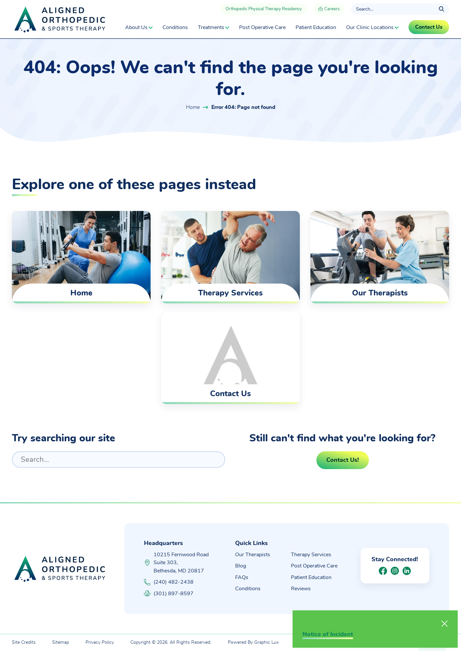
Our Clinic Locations (370, 27)
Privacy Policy (100, 642)
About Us (136, 27)
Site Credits (24, 642)
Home (193, 107)
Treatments (211, 27)
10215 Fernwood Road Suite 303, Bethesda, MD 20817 (181, 562)
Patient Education (316, 27)
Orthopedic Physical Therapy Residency (264, 9)
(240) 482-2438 (169, 582)
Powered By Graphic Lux (253, 642)
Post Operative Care (262, 27)
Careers (328, 10)
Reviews (301, 588)
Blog (240, 565)
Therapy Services (311, 554)
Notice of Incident (327, 634)
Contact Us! (342, 460)
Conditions (175, 27)
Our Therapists (252, 554)
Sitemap (60, 642)
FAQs (241, 577)
